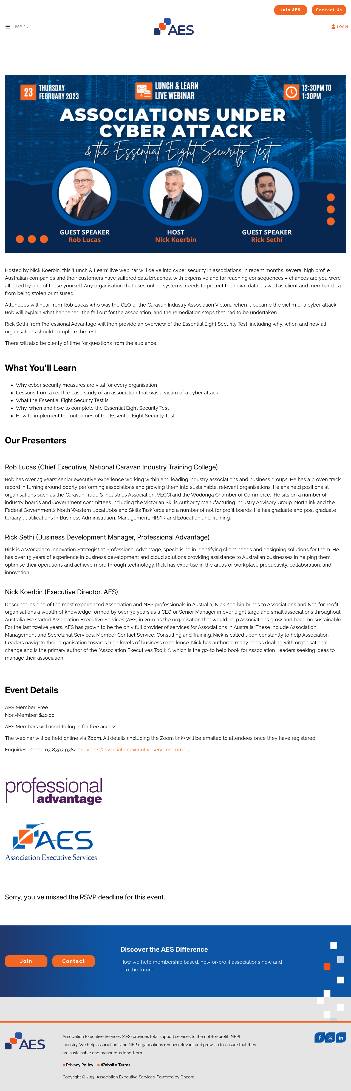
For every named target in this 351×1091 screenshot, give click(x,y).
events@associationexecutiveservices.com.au (136, 749)
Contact (61, 959)
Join (10, 959)
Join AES (282, 9)
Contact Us (322, 8)
